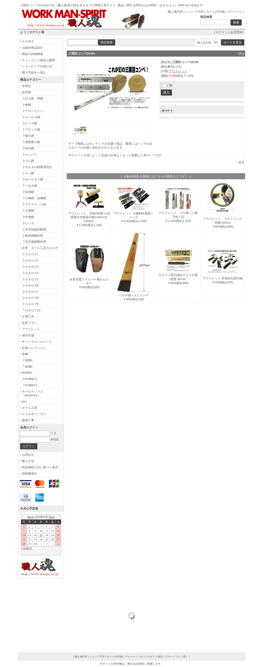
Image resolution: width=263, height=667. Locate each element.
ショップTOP (194, 11)
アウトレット (178, 71)
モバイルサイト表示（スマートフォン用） (164, 656)
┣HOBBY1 (29, 379)
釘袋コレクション (34, 348)
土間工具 (28, 316)
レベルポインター (34, 414)
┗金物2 (27, 366)
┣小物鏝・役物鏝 (34, 198)
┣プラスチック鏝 (34, 204)
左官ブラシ (29, 323)
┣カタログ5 (30, 279)
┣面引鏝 (28, 135)
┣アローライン (32, 111)
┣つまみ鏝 (29, 185)
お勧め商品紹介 (32, 47)
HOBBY (27, 372)
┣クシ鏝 (28, 173)
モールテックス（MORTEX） (32, 393)
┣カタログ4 (30, 273)
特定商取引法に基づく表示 (40, 467)
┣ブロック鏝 (31, 129)
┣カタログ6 (30, 285)
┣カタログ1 (30, 254)
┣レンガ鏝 (29, 123)
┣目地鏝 (28, 192)
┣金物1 (27, 360)
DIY (24, 401)
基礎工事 (28, 420)
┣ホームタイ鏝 (32, 179)
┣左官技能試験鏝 (34, 229)
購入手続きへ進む (34, 72)
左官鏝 (26, 92)
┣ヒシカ (28, 223)
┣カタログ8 (30, 298)
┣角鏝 (26, 104)
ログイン (222, 32)
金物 (25, 354)
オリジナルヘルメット (37, 341)
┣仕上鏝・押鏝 (32, 98)
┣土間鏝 (28, 210)
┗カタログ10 (31, 310)
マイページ (234, 11)
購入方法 (28, 461)
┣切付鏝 (28, 148)
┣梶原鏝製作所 (32, 235)
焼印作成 (28, 335)
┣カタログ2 (30, 260)
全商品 (26, 86)
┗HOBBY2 (29, 385)
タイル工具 (29, 407)
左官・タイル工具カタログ (40, 248)
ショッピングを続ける (37, 66)
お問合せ (28, 454)
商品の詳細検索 (32, 54)
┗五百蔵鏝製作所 (34, 241)
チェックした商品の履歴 (38, 60)
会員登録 (236, 32)
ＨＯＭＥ (28, 41)
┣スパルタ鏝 (31, 117)
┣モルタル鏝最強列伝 (37, 167)
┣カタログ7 (30, 292)
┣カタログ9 (30, 304)
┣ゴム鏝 (28, 161)
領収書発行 (29, 473)
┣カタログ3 (30, 266)
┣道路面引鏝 (31, 142)
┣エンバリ (29, 154)
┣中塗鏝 (28, 217)
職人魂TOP (175, 11)
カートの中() (215, 11)
